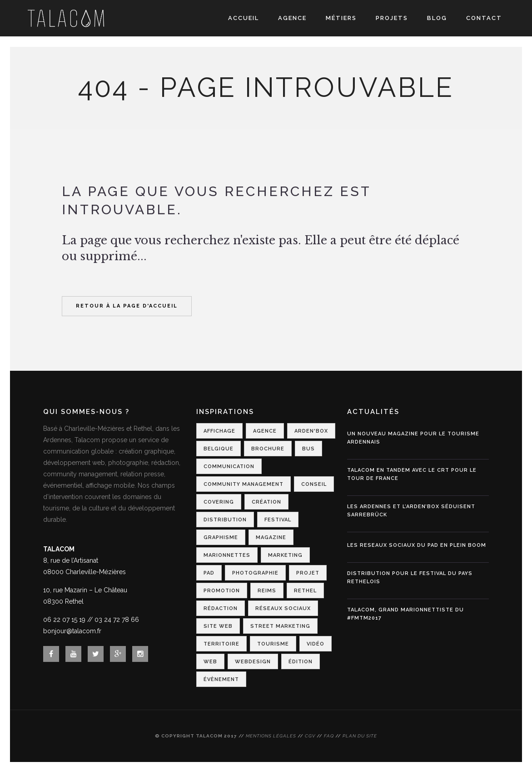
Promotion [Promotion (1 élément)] (222, 591)
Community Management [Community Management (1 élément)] (243, 484)
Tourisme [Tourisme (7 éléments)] (273, 644)
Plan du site (360, 735)
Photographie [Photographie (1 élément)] (255, 573)
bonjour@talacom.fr (72, 631)
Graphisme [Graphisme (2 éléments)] (221, 537)
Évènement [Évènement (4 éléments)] (221, 679)
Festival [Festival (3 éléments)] (277, 520)
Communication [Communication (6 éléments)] (229, 466)
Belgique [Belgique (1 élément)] (219, 449)
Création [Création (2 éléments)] (266, 502)
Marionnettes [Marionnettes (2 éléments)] (227, 555)
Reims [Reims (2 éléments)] (267, 591)
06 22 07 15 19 (64, 619)
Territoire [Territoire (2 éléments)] (221, 644)
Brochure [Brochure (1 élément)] (267, 449)
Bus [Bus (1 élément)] (308, 449)
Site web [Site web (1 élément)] (218, 626)
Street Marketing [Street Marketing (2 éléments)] (280, 626)
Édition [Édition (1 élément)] (300, 662)
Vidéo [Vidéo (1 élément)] (315, 644)
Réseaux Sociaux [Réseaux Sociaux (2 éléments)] (283, 608)
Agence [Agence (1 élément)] (265, 431)
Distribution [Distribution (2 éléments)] (225, 520)
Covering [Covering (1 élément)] (219, 502)
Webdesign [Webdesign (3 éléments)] (253, 662)
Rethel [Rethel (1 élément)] (305, 591)
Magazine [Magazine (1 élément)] (271, 537)
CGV (310, 735)
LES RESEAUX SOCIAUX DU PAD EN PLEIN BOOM (416, 545)
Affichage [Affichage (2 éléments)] (219, 431)
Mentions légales (271, 735)
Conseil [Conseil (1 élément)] (314, 484)
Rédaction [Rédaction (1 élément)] (221, 608)
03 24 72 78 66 (116, 619)
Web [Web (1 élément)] (210, 662)
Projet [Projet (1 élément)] (307, 573)
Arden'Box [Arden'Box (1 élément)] (311, 431)
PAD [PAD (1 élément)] (209, 573)
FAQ (329, 735)
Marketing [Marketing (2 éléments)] (285, 555)
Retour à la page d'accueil (127, 306)
